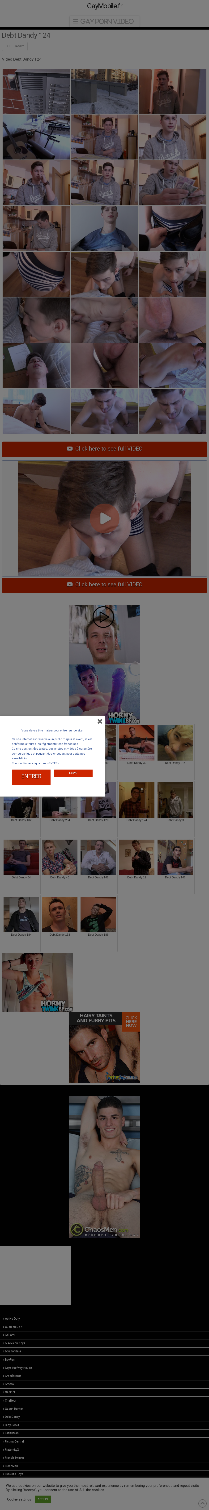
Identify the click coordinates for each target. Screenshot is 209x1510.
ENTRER (31, 775)
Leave (73, 771)
